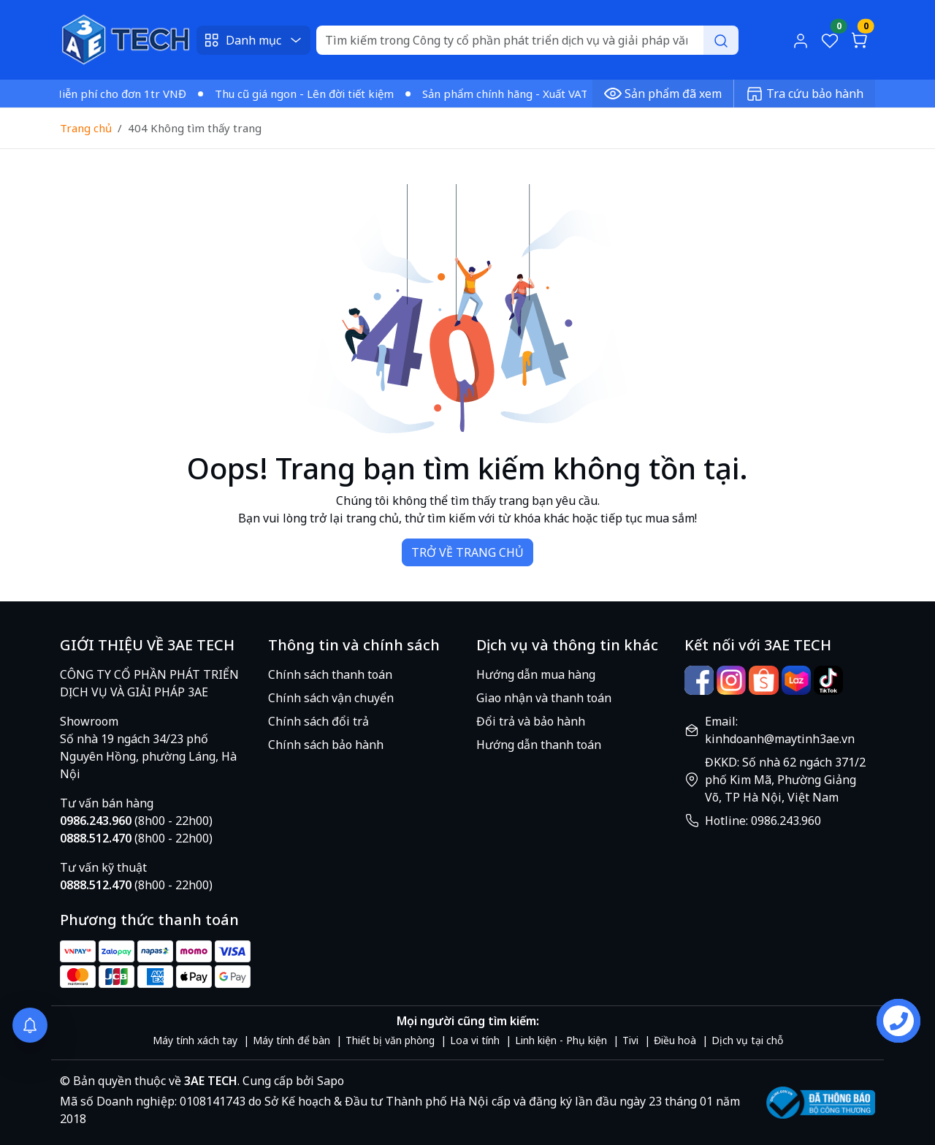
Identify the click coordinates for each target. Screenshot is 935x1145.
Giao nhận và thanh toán (543, 698)
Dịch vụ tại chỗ (747, 1040)
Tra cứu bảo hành (804, 93)
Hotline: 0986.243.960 (763, 821)
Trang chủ (86, 128)
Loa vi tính (475, 1040)
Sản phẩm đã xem (663, 93)
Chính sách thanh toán (330, 674)
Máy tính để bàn (291, 1040)
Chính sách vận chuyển (331, 698)
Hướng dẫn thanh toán (538, 745)
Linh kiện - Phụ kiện (561, 1040)
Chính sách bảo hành (325, 745)
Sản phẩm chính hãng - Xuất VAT (510, 93)
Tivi (630, 1040)
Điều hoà (675, 1040)
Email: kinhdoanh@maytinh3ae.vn (780, 730)
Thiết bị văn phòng (390, 1040)
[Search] (527, 40)
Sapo (329, 1081)
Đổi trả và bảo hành (530, 721)
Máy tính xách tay (195, 1040)
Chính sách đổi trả (318, 721)
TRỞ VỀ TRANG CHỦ (467, 552)
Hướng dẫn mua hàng (535, 674)
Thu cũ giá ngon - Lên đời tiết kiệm (309, 93)
